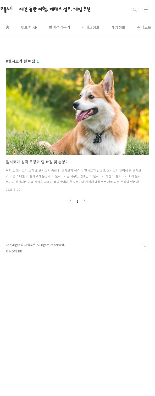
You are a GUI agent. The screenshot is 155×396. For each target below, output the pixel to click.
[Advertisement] (77, 84)
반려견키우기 (59, 27)
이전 (70, 268)
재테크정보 (91, 27)
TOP (145, 381)
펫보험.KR (29, 27)
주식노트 (144, 27)
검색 (134, 9)
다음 (85, 268)
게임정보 (118, 27)
